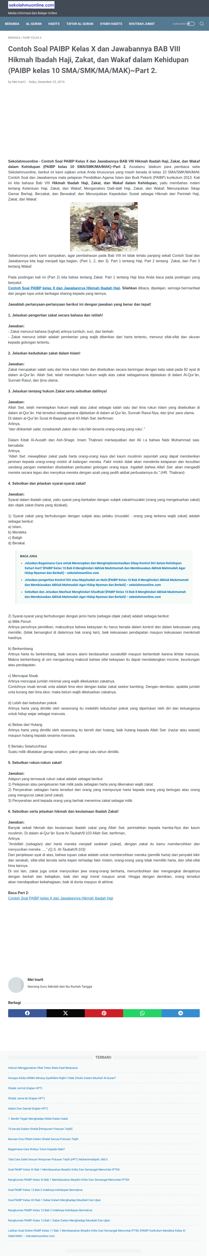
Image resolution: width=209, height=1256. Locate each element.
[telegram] (123, 1192)
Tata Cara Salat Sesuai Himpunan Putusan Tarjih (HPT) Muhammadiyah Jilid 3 (176, 191)
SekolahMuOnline (111, 1249)
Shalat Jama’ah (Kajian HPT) (170, 102)
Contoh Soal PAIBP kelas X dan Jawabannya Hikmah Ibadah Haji (71, 340)
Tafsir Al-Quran (83, 21)
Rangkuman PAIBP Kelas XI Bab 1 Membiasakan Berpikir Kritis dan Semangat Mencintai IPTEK (173, 233)
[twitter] (46, 1192)
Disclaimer (133, 1240)
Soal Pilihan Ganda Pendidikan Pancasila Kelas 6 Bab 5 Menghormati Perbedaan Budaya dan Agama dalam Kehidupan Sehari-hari (176, 708)
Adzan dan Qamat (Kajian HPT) (172, 113)
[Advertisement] (72, 151)
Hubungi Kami (155, 1240)
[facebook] (21, 1192)
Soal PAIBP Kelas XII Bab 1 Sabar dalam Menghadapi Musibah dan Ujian (173, 269)
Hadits (57, 21)
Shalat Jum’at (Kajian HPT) (169, 92)
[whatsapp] (97, 1192)
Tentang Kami (70, 1240)
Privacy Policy (112, 1240)
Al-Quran (37, 21)
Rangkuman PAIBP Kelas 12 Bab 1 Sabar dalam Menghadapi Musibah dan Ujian (174, 306)
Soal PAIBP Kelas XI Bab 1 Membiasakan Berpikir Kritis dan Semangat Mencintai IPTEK (173, 212)
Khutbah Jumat (21, 31)
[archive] (167, 741)
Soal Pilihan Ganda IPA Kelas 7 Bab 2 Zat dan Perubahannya (174, 413)
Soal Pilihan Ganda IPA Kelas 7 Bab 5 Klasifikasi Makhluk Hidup (176, 435)
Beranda (15, 21)
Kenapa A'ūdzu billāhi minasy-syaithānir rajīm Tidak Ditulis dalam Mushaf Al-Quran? (175, 77)
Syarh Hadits (114, 21)
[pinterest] (72, 1192)
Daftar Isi (91, 1240)
